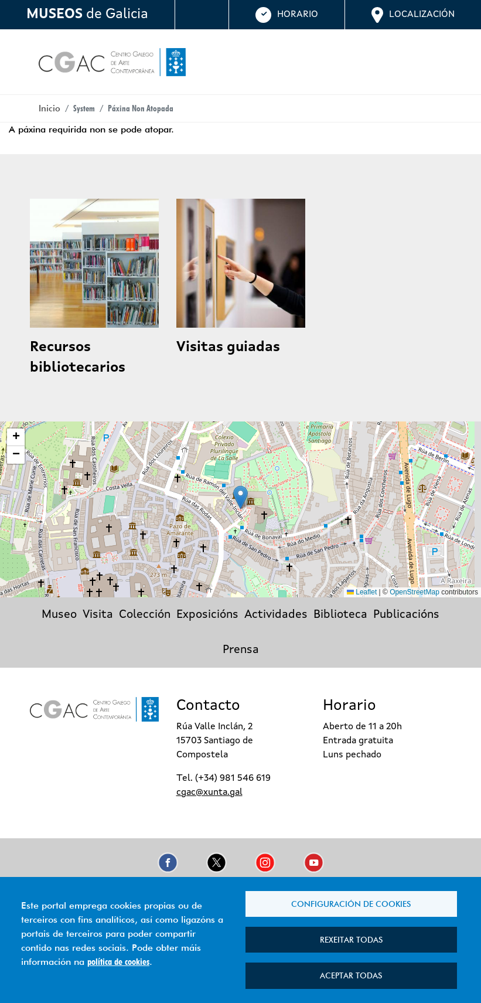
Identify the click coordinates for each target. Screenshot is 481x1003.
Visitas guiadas (228, 348)
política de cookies (118, 958)
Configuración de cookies (351, 898)
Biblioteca (340, 615)
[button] (240, 497)
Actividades (276, 615)
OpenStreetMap (414, 592)
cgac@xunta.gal (209, 792)
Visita (98, 615)
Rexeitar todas (351, 936)
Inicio (49, 108)
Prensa (241, 650)
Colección (144, 615)
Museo (59, 615)
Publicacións (406, 615)
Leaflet (362, 592)
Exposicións (207, 615)
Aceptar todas (351, 974)
